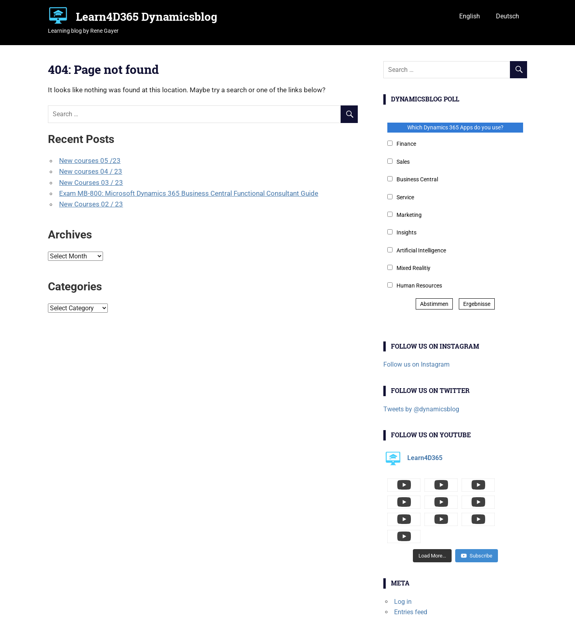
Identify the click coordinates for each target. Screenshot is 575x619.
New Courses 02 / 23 (91, 204)
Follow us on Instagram (416, 364)
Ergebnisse (476, 304)
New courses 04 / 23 (90, 171)
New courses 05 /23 (90, 161)
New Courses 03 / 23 (91, 182)
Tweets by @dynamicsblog (421, 409)
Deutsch (507, 16)
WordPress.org (414, 598)
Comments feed (416, 587)
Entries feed (410, 577)
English (469, 16)
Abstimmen (434, 304)
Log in (403, 567)
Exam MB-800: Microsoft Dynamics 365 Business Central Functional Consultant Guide (188, 193)
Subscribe (476, 521)
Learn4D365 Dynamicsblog (146, 16)
